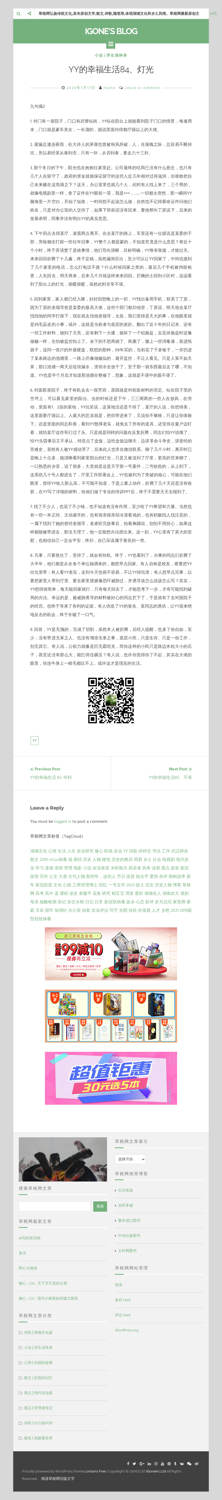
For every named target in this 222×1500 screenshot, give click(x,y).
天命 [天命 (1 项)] (39, 910)
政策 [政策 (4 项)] (175, 868)
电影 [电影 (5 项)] (77, 868)
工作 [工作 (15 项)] (166, 851)
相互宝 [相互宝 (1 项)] (118, 893)
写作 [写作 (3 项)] (44, 876)
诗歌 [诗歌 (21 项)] (133, 851)
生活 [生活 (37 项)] (62, 851)
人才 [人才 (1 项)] (156, 910)
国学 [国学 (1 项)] (49, 910)
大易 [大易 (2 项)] (63, 876)
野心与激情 (28, 1268)
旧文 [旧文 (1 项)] (149, 885)
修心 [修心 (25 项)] (99, 851)
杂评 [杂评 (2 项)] (163, 876)
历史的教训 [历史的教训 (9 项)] (122, 859)
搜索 (100, 1206)
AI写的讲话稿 (29, 1238)
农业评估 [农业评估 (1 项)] (99, 910)
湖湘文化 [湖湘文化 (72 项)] (38, 851)
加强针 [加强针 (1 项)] (60, 910)
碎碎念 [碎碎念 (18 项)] (144, 851)
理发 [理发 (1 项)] (129, 893)
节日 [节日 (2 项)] (121, 876)
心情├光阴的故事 (38, 1363)
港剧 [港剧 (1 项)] (184, 893)
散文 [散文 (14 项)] (34, 859)
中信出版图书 (129, 1236)
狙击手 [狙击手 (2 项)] (142, 876)
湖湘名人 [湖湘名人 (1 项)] (152, 893)
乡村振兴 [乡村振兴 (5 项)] (118, 868)
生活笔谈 (125, 1190)
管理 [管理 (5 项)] (68, 868)
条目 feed (122, 1300)
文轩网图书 (127, 1251)
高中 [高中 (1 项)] (49, 893)
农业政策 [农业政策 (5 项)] (100, 868)
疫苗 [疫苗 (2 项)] (130, 876)
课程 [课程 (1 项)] (64, 893)
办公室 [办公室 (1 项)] (74, 910)
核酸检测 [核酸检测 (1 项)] (48, 902)
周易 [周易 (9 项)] (138, 859)
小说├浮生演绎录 (111, 55)
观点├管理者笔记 (38, 1408)
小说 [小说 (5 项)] (87, 868)
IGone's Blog (111, 31)
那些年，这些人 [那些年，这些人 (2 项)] (101, 876)
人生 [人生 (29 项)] (71, 851)
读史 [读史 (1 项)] (73, 893)
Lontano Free (95, 1471)
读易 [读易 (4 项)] (156, 868)
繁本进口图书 (129, 1221)
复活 (22, 1253)
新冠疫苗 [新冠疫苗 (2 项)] (43, 885)
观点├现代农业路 (38, 1393)
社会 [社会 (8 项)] (157, 859)
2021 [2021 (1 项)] (175, 910)
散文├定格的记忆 (38, 1378)
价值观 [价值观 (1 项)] (144, 910)
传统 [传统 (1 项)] (132, 910)
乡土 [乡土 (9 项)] (147, 859)
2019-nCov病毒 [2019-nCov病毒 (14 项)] (53, 859)
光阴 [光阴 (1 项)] (123, 910)
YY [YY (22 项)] (125, 851)
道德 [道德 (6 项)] (49, 868)
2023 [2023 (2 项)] (130, 885)
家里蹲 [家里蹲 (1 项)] (179, 902)
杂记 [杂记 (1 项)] (62, 902)
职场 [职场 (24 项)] (108, 851)
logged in (62, 821)
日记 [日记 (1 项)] (89, 902)
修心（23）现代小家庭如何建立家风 (48, 1298)
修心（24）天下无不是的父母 (43, 1283)
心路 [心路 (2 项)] (67, 885)
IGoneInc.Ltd (156, 1471)
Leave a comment (142, 88)
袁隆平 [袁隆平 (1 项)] (85, 893)
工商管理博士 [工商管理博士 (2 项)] (85, 885)
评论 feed (122, 1315)
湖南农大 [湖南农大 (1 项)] (170, 893)
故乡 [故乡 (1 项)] (130, 902)
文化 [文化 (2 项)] (57, 885)
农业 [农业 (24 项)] (118, 851)
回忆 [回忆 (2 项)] (103, 885)
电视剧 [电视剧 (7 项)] (168, 859)
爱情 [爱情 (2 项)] (154, 876)
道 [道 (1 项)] (56, 893)
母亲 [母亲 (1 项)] (34, 902)
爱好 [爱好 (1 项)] (139, 893)
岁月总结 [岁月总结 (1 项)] (163, 902)
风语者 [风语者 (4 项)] (134, 868)
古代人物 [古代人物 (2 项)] (76, 876)
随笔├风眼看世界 (38, 1438)
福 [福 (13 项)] (70, 859)
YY (35, 740)
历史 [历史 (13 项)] (87, 859)
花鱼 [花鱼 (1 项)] (96, 893)
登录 (118, 1285)
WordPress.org (126, 1330)
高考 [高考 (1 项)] (39, 893)
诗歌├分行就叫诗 (38, 1423)
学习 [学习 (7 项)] (39, 868)
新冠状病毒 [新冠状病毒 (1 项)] (114, 902)
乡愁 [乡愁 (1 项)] (165, 910)
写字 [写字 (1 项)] (113, 910)
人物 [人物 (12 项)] (96, 859)
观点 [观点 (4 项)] (165, 868)
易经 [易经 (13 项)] (77, 859)
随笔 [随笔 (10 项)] (106, 859)
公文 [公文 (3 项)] (53, 876)
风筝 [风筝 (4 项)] (146, 868)
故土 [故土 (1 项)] (140, 885)
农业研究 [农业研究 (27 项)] (85, 851)
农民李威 (125, 1205)
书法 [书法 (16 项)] (156, 851)
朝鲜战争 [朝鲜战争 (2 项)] (177, 876)
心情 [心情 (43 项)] (52, 851)
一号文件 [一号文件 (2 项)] (116, 885)
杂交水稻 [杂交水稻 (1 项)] (75, 902)
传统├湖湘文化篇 (38, 1333)
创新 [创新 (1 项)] (86, 910)
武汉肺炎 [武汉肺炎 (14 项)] (179, 851)
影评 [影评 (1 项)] (149, 902)
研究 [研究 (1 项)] (106, 893)
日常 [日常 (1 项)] (99, 902)
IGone (109, 88)
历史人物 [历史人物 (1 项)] (163, 885)
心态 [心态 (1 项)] (140, 902)
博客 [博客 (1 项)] (177, 885)
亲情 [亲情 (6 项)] (58, 868)
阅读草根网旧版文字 (58, 1479)
